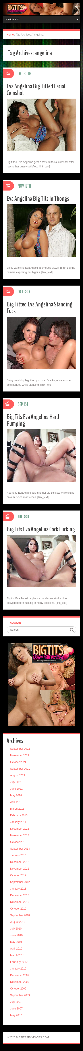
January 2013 (18, 855)
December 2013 (19, 828)
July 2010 (15, 928)
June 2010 (16, 935)
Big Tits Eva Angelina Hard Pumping (33, 420)
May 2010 (16, 942)
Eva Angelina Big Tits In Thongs (38, 198)
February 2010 (18, 962)
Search (15, 623)
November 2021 (19, 755)
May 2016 (16, 795)
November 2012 (19, 868)
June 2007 (16, 1008)
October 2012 (18, 875)
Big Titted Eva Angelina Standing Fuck (39, 308)
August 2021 (17, 775)
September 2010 (20, 915)
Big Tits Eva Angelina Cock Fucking (41, 529)
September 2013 (20, 848)
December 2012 (19, 862)
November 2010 (19, 902)
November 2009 (19, 981)
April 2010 (16, 948)
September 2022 (20, 748)
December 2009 (19, 975)
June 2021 (16, 788)
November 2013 (19, 835)
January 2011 (18, 888)
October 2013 (18, 842)
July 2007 (15, 1001)
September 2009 (20, 995)
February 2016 (18, 815)
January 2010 (18, 968)
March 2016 (17, 808)
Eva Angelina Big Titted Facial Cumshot (36, 89)
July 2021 (15, 782)
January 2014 (18, 822)
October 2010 (18, 908)
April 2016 (16, 802)
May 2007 (16, 1015)
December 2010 (19, 895)
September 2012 (20, 882)
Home (10, 34)
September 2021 (20, 768)
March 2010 (17, 955)
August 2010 (17, 922)
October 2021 (18, 762)
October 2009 (18, 988)
